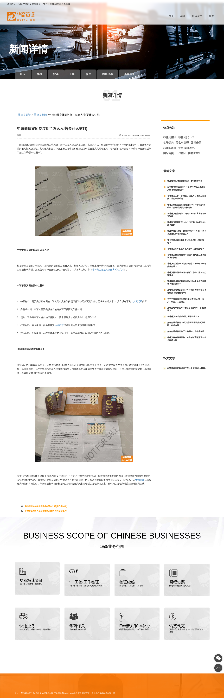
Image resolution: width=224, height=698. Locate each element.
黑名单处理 (182, 139)
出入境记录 (136, 298)
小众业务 (140, 71)
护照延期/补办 (186, 145)
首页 (171, 16)
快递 (60, 71)
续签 (42, 71)
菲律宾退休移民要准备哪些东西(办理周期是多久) (46, 508)
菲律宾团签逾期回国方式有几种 (108, 267)
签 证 (23, 71)
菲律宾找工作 (186, 134)
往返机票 (59, 322)
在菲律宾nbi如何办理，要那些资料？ (183, 314)
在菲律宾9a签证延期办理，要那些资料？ (185, 178)
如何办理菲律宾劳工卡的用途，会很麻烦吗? (186, 328)
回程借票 (116, 71)
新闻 (211, 16)
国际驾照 (168, 150)
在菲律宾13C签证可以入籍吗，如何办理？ (185, 246)
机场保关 (197, 16)
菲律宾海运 (169, 145)
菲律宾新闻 (40, 112)
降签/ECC (194, 150)
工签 (78, 71)
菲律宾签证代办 (28, 689)
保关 (96, 71)
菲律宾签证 (24, 112)
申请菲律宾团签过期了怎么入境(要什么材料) (186, 365)
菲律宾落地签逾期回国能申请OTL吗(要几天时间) (46, 503)
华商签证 (139, 477)
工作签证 (181, 150)
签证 (183, 16)
